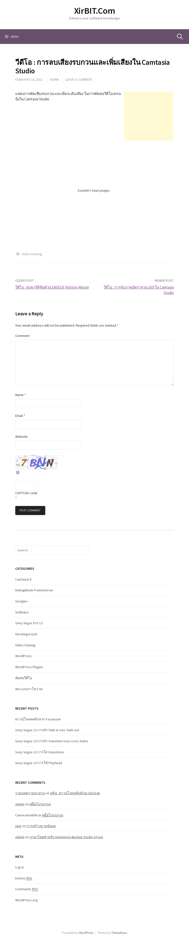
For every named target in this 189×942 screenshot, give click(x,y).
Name (20, 395)
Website (21, 436)
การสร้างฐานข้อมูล (41, 826)
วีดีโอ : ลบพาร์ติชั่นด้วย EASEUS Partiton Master (52, 287)
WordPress (23, 656)
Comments (26, 889)
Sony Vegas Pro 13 (29, 623)
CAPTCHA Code (26, 493)
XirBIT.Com (94, 10)
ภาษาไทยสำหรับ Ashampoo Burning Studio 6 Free (66, 837)
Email (20, 415)
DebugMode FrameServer (34, 590)
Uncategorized (26, 634)
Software (22, 612)
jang (18, 826)
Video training (32, 254)
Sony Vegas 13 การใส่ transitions (39, 752)
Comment (22, 335)
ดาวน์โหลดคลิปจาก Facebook (38, 719)
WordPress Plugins (29, 667)
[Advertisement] (148, 116)
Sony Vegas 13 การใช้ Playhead (38, 763)
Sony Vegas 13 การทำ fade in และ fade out (47, 730)
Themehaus (119, 933)
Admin (54, 79)
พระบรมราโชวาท (28, 689)
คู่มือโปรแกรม (40, 804)
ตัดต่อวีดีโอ (23, 678)
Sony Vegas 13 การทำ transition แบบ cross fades (51, 741)
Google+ (21, 601)
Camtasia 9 (23, 579)
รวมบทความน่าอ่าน (30, 793)
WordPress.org (26, 900)
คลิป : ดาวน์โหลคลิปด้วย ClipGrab (75, 793)
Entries (23, 878)
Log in (19, 867)
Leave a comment (78, 79)
